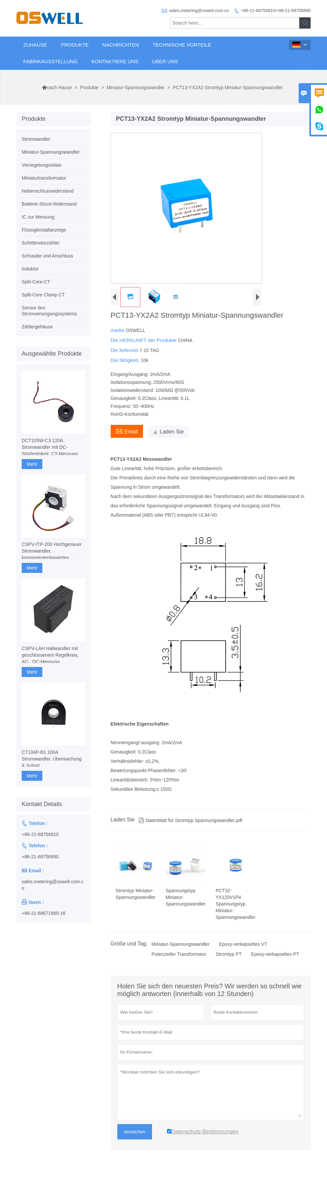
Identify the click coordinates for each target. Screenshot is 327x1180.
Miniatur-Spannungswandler (136, 87)
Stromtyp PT (229, 954)
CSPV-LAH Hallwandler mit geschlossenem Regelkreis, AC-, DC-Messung (50, 655)
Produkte (75, 45)
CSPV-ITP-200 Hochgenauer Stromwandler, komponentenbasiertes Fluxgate (52, 551)
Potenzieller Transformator (178, 954)
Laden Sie (168, 431)
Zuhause (35, 45)
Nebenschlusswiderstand (48, 191)
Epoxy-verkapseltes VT (243, 944)
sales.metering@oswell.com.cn (199, 10)
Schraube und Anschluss (47, 255)
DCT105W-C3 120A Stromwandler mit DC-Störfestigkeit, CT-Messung (50, 447)
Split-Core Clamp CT (43, 294)
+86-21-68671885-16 (43, 913)
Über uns (165, 61)
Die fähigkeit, (126, 360)
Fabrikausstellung (50, 61)
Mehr (32, 464)
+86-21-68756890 (40, 856)
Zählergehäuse (37, 326)
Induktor (30, 268)
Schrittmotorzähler (41, 243)
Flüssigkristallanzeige (44, 230)
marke (118, 330)
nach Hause (57, 87)
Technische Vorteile (182, 45)
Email (127, 430)
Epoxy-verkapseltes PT (275, 954)
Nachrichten (120, 45)
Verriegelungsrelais (41, 165)
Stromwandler (36, 139)
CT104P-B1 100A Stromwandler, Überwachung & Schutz (52, 759)
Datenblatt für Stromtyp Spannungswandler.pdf (190, 820)
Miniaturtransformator (44, 178)
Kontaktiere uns (114, 61)
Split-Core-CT (36, 281)
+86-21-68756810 (40, 834)
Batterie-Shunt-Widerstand (49, 204)
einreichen (135, 1131)
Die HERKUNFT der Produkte (144, 340)
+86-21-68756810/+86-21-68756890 (276, 10)
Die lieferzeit (125, 350)
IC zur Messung (38, 217)
